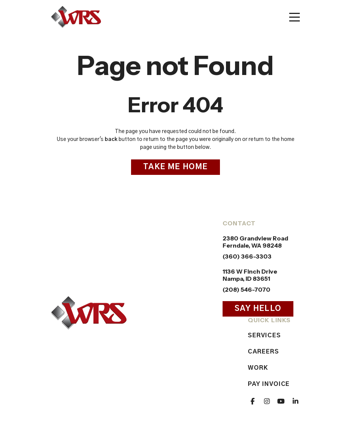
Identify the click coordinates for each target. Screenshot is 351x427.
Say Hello (258, 308)
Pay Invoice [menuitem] (269, 384)
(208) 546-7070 (246, 289)
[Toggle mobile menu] (294, 17)
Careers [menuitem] (263, 352)
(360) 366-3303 (247, 256)
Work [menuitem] (258, 368)
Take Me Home (175, 167)
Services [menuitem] (264, 335)
